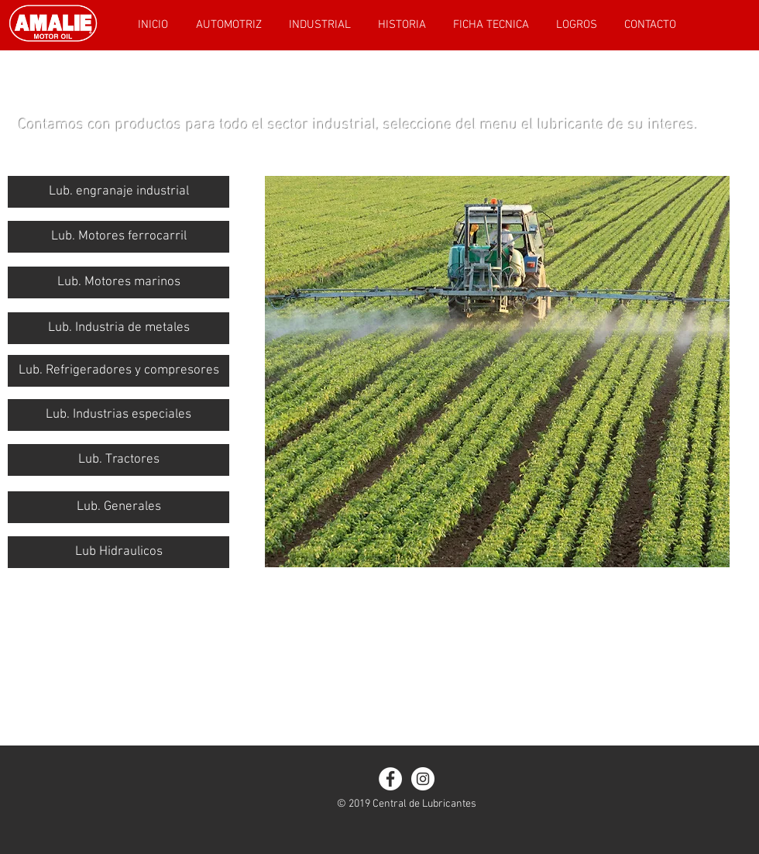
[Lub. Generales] (118, 507)
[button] (118, 328)
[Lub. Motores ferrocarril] (118, 237)
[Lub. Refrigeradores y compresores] (118, 371)
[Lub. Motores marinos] (118, 282)
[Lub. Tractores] (118, 460)
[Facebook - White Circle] (390, 778)
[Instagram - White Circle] (422, 778)
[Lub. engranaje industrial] (118, 192)
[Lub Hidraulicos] (118, 552)
